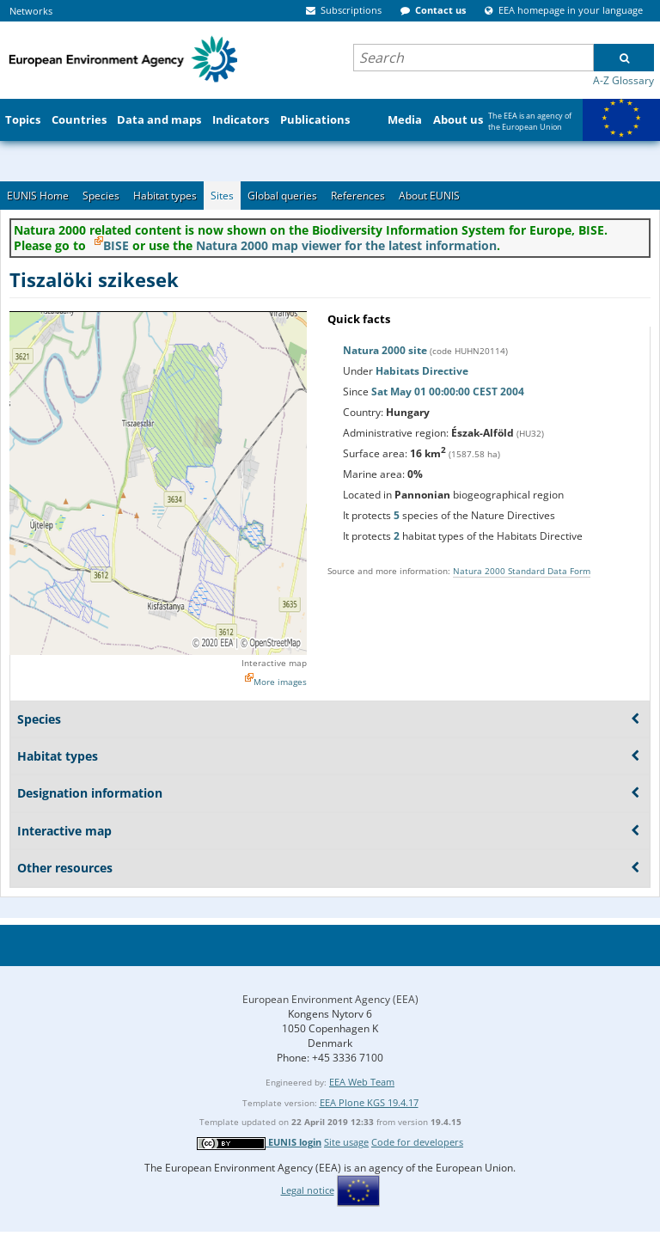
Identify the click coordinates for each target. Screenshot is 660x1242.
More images (280, 682)
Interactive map (274, 663)
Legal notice (307, 1190)
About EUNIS (429, 195)
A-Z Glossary (623, 80)
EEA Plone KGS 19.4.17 (369, 1102)
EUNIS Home (38, 195)
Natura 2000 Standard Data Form (521, 571)
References (358, 195)
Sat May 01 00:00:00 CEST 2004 (447, 391)
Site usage (346, 1141)
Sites (222, 195)
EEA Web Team (361, 1081)
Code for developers (417, 1141)
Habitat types (165, 195)
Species (100, 195)
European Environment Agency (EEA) (330, 999)
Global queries (282, 195)
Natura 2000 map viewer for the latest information (346, 245)
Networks (30, 10)
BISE (116, 245)
